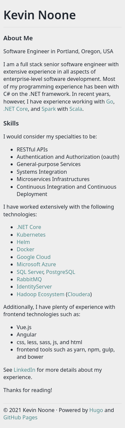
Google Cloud (34, 257)
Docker (25, 249)
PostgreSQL (60, 272)
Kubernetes (31, 234)
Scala (75, 108)
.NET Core (15, 108)
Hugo (96, 410)
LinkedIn (24, 369)
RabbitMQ (29, 279)
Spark (49, 108)
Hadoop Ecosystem (41, 294)
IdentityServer (34, 286)
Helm (23, 242)
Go (109, 101)
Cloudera (79, 294)
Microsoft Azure (36, 264)
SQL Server (30, 272)
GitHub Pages (20, 417)
